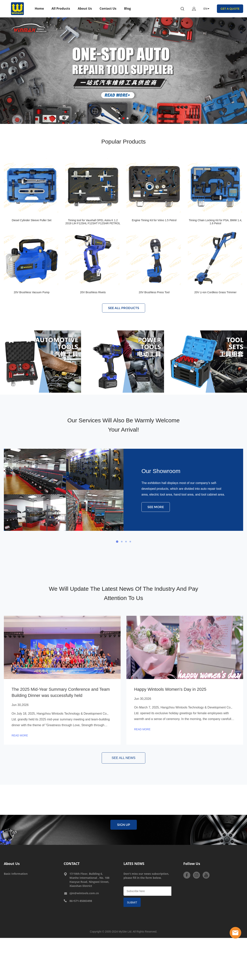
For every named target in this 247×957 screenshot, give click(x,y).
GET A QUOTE (230, 8)
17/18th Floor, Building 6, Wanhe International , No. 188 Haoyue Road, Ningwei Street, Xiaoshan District (89, 880)
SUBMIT (132, 902)
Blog (127, 8)
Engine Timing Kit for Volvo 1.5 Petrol (154, 220)
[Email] (147, 891)
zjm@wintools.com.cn (84, 893)
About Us (85, 8)
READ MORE (20, 735)
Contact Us (108, 8)
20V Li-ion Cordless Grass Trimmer (215, 292)
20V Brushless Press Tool (154, 292)
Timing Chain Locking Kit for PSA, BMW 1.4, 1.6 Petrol (215, 222)
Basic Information (16, 873)
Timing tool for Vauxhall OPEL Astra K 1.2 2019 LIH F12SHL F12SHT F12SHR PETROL (92, 222)
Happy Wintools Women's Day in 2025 (170, 689)
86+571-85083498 (80, 901)
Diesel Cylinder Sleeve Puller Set (31, 220)
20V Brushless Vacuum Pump (31, 292)
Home (39, 8)
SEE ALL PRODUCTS (123, 308)
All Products (61, 8)
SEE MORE (155, 507)
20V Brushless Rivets (93, 292)
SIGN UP (123, 825)
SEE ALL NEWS (123, 758)
